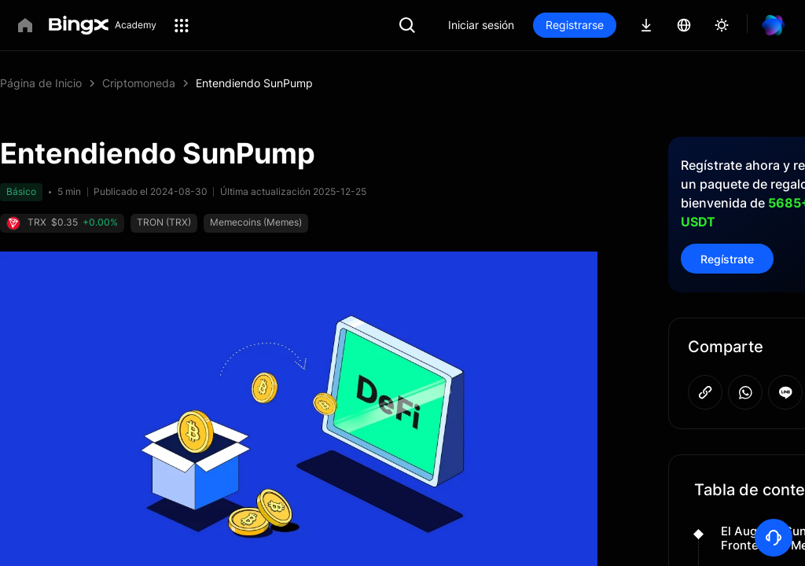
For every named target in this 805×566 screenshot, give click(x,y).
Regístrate (727, 240)
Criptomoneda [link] (138, 83)
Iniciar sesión (535, 24)
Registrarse (628, 24)
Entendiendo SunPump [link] (254, 83)
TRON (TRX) (127, 222)
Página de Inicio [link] (41, 83)
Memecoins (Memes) (219, 222)
